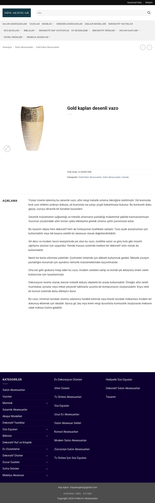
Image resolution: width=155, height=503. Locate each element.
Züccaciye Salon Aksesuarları (72, 449)
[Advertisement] (77, 76)
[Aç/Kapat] (47, 403)
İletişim (148, 2)
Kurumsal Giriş (134, 2)
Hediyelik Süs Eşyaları (119, 379)
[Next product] (142, 47)
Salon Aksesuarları (15, 24)
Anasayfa (7, 47)
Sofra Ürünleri (14, 37)
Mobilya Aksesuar (39, 37)
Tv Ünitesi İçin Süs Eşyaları (70, 457)
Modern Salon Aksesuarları (70, 440)
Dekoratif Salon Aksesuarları (123, 388)
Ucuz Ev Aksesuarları (66, 414)
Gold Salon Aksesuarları (47, 47)
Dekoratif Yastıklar (120, 24)
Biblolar (30, 30)
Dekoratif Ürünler (104, 30)
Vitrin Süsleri (61, 388)
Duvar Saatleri (129, 30)
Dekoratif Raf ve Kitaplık (54, 30)
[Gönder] (149, 13)
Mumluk (48, 23)
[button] (7, 148)
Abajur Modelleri (95, 24)
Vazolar (34, 24)
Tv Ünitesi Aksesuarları (67, 396)
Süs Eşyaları (12, 30)
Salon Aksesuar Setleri (67, 423)
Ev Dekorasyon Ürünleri (68, 379)
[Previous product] (149, 47)
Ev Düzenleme (80, 30)
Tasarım (111, 396)
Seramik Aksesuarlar (69, 24)
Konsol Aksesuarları (66, 431)
